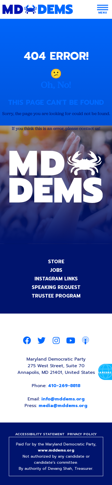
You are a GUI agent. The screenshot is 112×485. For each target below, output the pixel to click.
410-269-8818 (64, 385)
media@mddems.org (63, 405)
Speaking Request (56, 287)
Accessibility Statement (40, 434)
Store (56, 261)
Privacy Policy (82, 434)
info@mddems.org (63, 399)
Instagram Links (56, 278)
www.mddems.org (56, 450)
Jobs (56, 270)
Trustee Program (56, 295)
